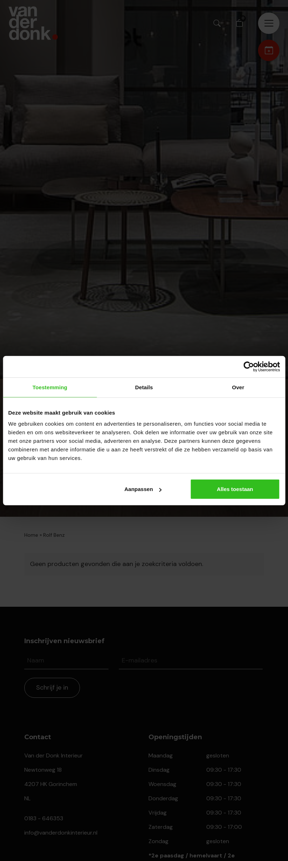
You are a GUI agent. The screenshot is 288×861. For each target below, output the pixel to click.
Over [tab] (238, 387)
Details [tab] (144, 387)
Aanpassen (143, 489)
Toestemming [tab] (49, 387)
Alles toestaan (235, 489)
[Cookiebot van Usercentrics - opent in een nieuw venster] (248, 366)
